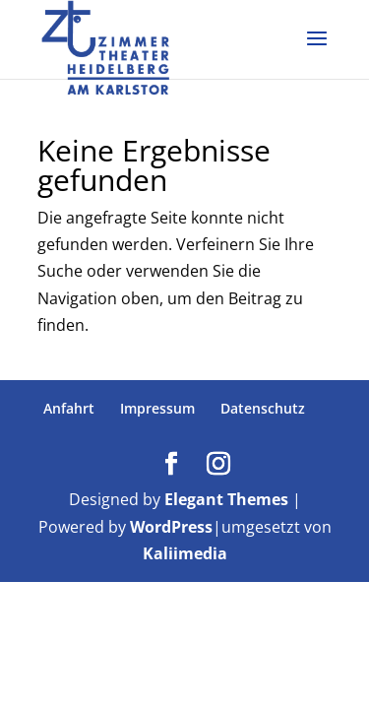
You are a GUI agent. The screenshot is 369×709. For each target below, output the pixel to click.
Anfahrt (68, 408)
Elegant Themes (226, 499)
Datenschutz (262, 408)
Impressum (157, 408)
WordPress (171, 527)
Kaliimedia (185, 553)
